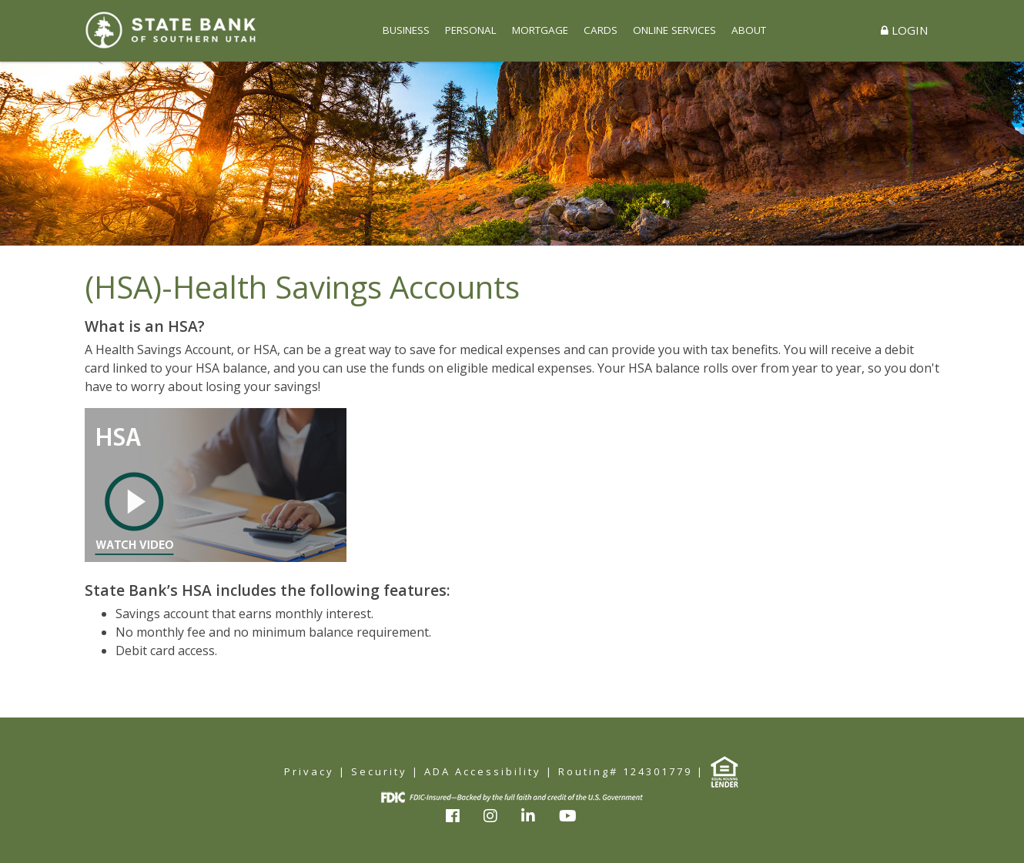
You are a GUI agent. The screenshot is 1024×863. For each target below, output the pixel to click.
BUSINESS (406, 30)
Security (379, 771)
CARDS (600, 30)
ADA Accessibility (482, 771)
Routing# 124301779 (625, 771)
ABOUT (748, 30)
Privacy (309, 771)
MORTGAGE (540, 30)
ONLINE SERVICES (674, 30)
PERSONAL (471, 30)
